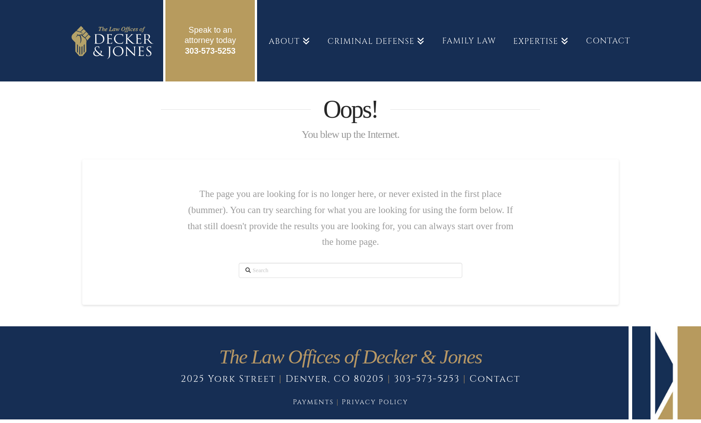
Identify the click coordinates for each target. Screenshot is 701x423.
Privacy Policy (375, 402)
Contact (494, 379)
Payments (313, 402)
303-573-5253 (210, 51)
